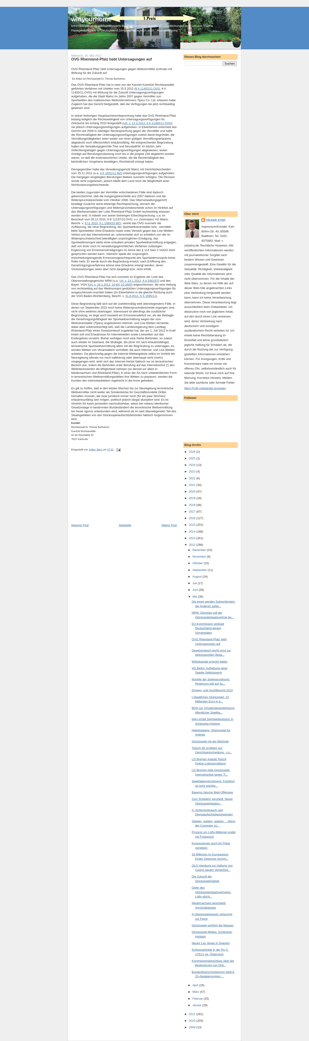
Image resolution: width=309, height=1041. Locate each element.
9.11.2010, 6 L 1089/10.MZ (102, 223)
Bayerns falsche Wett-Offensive (212, 792)
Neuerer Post (80, 525)
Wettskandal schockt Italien (209, 661)
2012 (192, 544)
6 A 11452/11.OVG (147, 88)
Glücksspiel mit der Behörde (210, 741)
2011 (192, 1014)
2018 (192, 505)
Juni (195, 589)
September (200, 570)
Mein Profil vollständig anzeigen (205, 388)
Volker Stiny (216, 220)
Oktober (198, 563)
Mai (195, 596)
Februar (198, 998)
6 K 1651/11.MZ (110, 173)
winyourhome (91, 19)
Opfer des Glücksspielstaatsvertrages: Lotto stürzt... (211, 892)
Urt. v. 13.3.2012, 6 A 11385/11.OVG (147, 123)
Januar (197, 1005)
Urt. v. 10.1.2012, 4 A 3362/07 (138, 280)
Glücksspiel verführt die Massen (212, 925)
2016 (192, 518)
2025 (192, 458)
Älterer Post (169, 525)
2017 (192, 511)
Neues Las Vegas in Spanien (211, 943)
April (195, 985)
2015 (192, 524)
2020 (192, 491)
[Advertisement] (105, 491)
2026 (192, 451)
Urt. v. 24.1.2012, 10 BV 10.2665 (110, 284)
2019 (192, 498)
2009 (192, 1027)
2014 (192, 531)
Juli (195, 583)
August (197, 576)
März (196, 991)
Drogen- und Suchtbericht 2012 (212, 690)
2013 (192, 538)
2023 (192, 471)
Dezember (199, 550)
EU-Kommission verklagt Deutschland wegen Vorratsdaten (208, 628)
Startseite (125, 525)
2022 (192, 478)
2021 (192, 485)
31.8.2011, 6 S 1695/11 (140, 296)
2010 (192, 1020)
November (199, 556)
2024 (192, 465)
